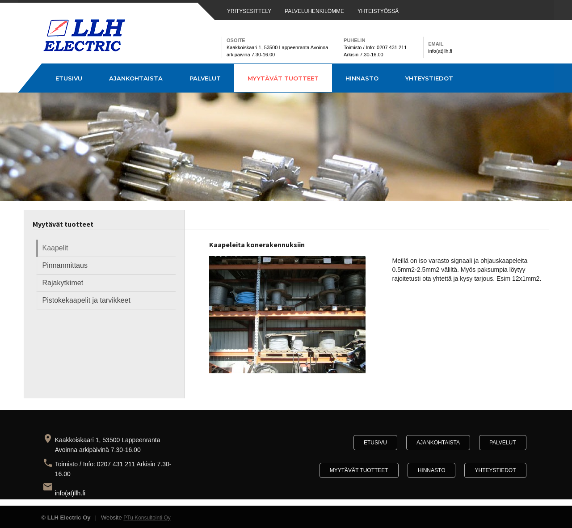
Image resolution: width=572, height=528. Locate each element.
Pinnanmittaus (65, 265)
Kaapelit (55, 248)
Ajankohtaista (136, 78)
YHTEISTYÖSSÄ (378, 11)
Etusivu (68, 78)
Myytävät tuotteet (283, 78)
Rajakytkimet (63, 283)
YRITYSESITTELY (249, 11)
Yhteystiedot (429, 78)
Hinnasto (362, 78)
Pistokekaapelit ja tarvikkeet (86, 300)
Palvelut (205, 78)
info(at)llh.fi (70, 493)
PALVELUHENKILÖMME (314, 11)
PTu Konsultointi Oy (147, 518)
